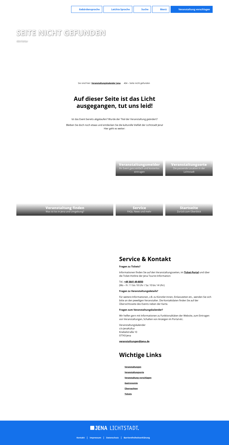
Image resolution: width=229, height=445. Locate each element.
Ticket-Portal (191, 272)
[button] (86, 9)
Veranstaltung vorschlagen (138, 377)
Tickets (128, 394)
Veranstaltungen (133, 366)
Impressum (95, 438)
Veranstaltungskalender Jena (105, 83)
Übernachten (131, 388)
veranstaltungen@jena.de (134, 341)
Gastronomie (131, 383)
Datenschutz (112, 438)
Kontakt (81, 438)
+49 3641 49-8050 (133, 281)
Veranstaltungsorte (134, 372)
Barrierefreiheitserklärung (137, 438)
